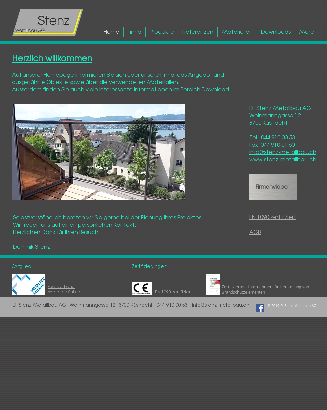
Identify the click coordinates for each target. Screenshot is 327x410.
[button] (98, 152)
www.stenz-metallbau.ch (282, 159)
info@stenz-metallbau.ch (220, 305)
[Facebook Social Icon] (260, 308)
